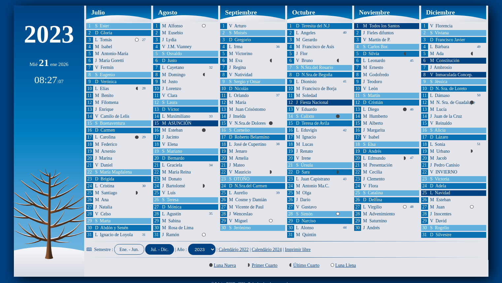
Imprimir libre (298, 249)
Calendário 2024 (267, 249)
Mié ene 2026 (48, 64)
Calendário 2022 (234, 249)
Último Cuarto (306, 265)
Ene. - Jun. (129, 249)
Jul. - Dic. (159, 249)
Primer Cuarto (265, 265)
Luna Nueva (225, 265)
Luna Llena (345, 265)
